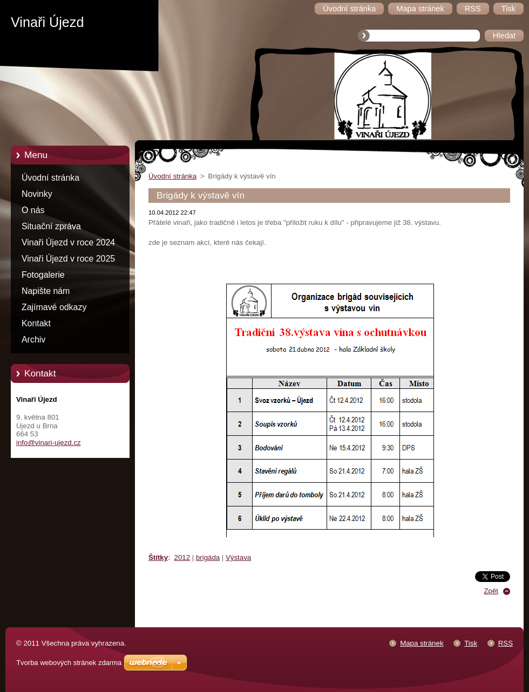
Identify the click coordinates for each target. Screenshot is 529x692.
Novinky (37, 193)
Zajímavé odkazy (54, 307)
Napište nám (46, 291)
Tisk (470, 643)
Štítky (158, 557)
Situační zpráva (51, 226)
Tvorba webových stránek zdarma (68, 663)
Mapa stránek (421, 643)
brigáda (208, 557)
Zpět (491, 591)
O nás (33, 210)
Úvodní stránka (50, 177)
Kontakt (36, 323)
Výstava (238, 557)
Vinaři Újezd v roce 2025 (68, 258)
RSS (505, 643)
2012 (182, 557)
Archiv (33, 339)
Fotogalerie (43, 274)
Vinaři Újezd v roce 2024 (68, 242)
